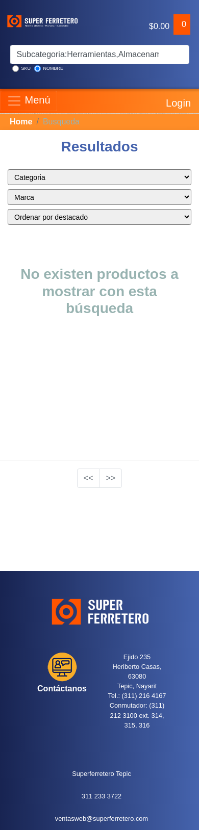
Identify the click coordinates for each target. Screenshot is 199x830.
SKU (21, 68)
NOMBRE (48, 68)
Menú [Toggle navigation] (29, 101)
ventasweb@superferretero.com (101, 818)
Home (21, 121)
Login (177, 101)
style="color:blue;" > (99, 177)
